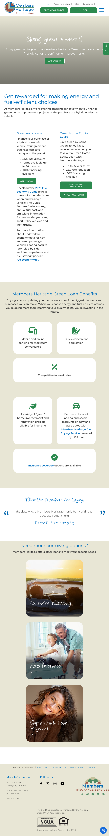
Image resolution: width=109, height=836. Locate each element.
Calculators (43, 767)
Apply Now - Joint (74, 195)
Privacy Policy (59, 767)
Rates (76, 4)
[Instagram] (55, 783)
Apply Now (54, 61)
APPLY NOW (26, 181)
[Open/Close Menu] (101, 9)
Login (85, 11)
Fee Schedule (76, 767)
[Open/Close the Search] (48, 4)
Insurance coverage (41, 465)
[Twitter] (48, 783)
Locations (88, 4)
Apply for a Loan (62, 4)
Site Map (91, 767)
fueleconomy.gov (28, 259)
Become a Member (54, 10)
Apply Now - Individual (76, 185)
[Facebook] (41, 783)
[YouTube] (62, 783)
